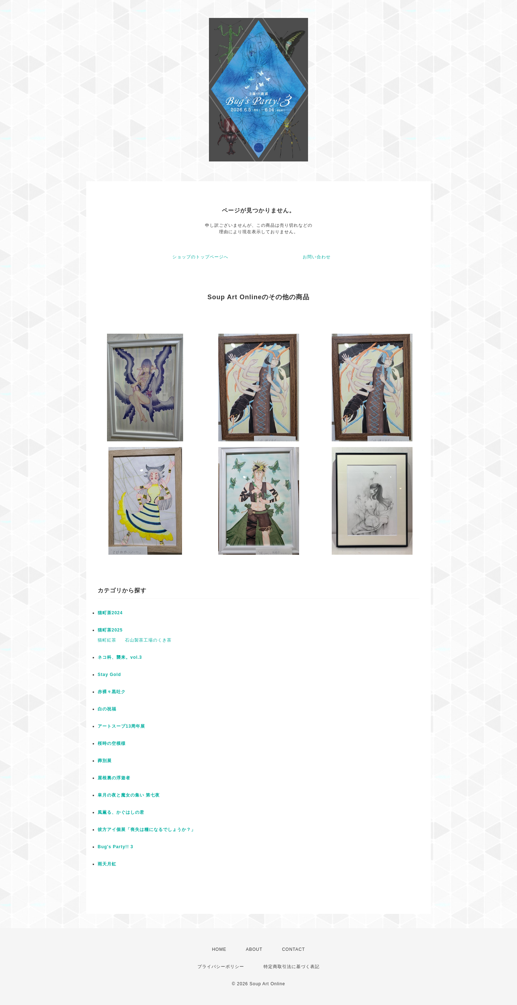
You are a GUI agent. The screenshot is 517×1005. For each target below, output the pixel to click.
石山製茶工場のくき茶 (148, 640)
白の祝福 (107, 709)
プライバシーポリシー (220, 966)
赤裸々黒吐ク (112, 691)
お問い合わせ (317, 256)
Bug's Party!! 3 (115, 846)
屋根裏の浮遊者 (114, 777)
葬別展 (105, 760)
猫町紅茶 (107, 640)
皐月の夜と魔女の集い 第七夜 (129, 795)
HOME (219, 949)
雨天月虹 (107, 864)
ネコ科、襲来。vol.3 (120, 657)
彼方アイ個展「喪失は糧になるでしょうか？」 (147, 829)
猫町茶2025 (110, 630)
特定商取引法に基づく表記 (292, 966)
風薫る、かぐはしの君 (121, 812)
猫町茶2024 (110, 612)
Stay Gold (109, 674)
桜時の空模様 (112, 743)
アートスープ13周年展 (121, 726)
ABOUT (254, 949)
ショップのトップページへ (200, 256)
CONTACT (293, 949)
